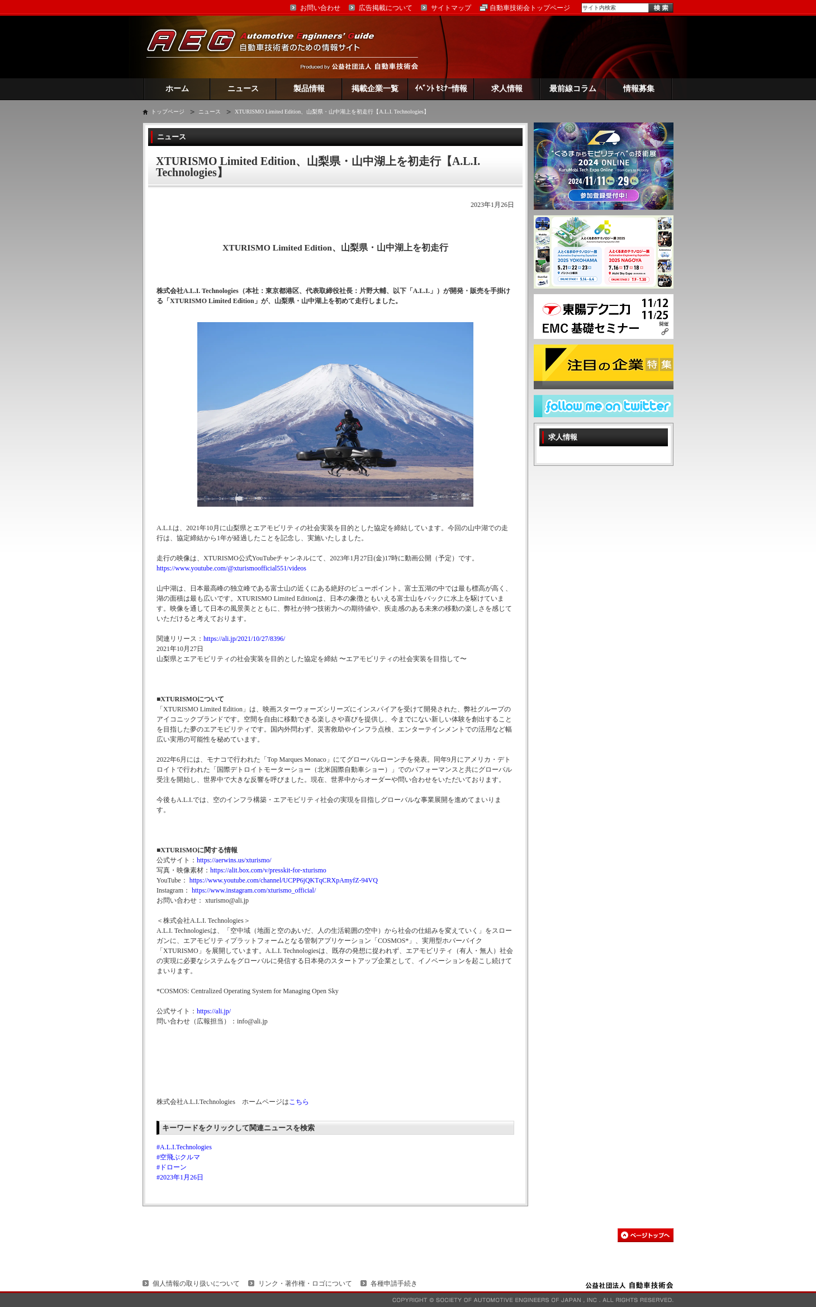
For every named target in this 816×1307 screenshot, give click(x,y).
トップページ (167, 111)
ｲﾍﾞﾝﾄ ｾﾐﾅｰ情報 (441, 88)
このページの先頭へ (645, 1235)
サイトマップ (451, 8)
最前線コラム (572, 88)
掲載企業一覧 (375, 88)
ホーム (177, 88)
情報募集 (638, 88)
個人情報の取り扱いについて (196, 1283)
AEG (267, 46)
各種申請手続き (394, 1283)
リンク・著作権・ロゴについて (305, 1283)
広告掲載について (385, 8)
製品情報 (309, 88)
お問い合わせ (320, 8)
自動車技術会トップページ (530, 8)
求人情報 (507, 88)
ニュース (243, 88)
